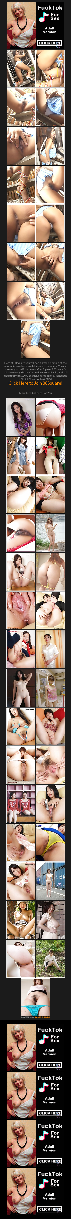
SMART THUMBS (42, 1017)
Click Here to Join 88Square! (35, 383)
